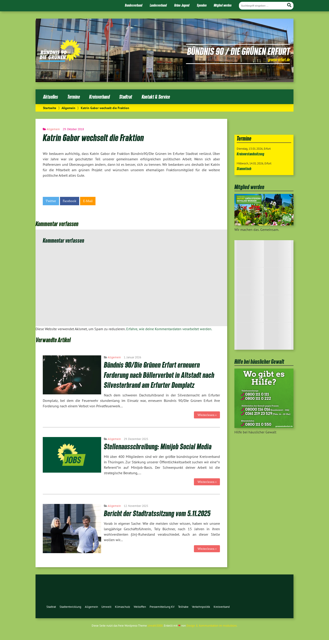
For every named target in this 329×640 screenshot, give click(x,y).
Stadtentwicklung (70, 607)
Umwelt (106, 607)
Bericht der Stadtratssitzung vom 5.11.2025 (157, 513)
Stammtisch (244, 168)
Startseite (49, 108)
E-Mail (88, 201)
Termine (73, 97)
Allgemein (68, 108)
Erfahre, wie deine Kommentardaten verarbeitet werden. (169, 329)
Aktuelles (50, 97)
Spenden (202, 5)
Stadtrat (125, 97)
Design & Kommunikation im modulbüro (211, 626)
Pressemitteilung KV (162, 607)
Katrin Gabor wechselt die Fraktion (93, 137)
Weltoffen (140, 607)
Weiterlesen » (207, 415)
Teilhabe (183, 607)
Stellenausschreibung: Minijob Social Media (158, 446)
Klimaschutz (122, 607)
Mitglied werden (222, 5)
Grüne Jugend (181, 5)
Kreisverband (99, 97)
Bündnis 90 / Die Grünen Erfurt (238, 51)
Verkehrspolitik (201, 607)
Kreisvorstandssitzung (250, 154)
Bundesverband (133, 5)
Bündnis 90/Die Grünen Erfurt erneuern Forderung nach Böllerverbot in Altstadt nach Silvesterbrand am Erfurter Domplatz (159, 374)
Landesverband (158, 5)
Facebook (69, 201)
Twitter (51, 201)
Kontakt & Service (156, 97)
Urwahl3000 (155, 626)
